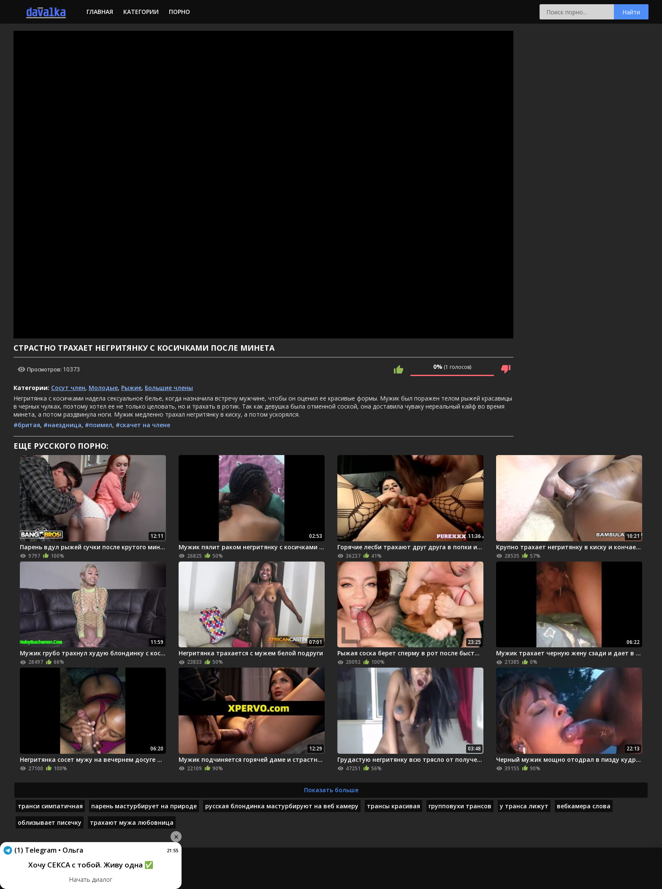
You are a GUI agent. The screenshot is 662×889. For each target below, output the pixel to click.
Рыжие (131, 388)
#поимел (98, 425)
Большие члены (169, 388)
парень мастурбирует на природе (144, 806)
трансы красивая (393, 806)
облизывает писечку (49, 822)
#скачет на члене (143, 425)
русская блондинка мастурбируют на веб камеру (281, 806)
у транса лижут (524, 806)
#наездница (62, 425)
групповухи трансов (460, 806)
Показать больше (331, 790)
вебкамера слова (583, 806)
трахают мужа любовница (132, 822)
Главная (100, 12)
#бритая (27, 425)
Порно (179, 12)
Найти (631, 12)
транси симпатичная (50, 806)
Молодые (103, 388)
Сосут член (68, 388)
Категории (141, 12)
